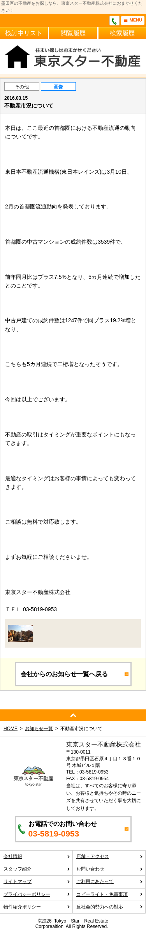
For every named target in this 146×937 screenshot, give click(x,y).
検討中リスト (23, 33)
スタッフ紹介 (37, 869)
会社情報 (37, 856)
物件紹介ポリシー (37, 907)
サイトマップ (37, 881)
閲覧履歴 (73, 33)
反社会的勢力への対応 (109, 907)
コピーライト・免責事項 (109, 894)
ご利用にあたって (109, 881)
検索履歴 (122, 33)
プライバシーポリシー (37, 894)
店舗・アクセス (109, 856)
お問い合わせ (109, 869)
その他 (22, 87)
